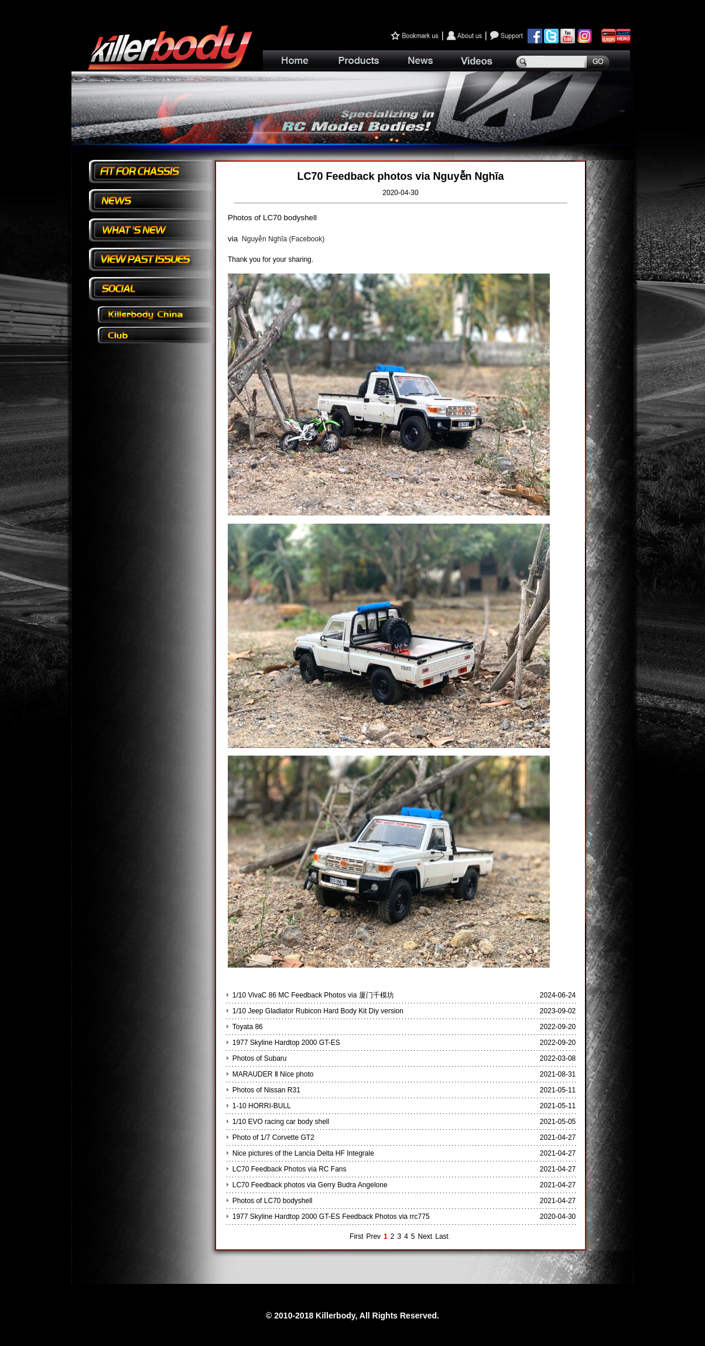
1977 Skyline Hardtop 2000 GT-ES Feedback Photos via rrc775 (331, 1216)
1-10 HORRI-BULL (261, 1106)
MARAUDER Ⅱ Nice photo (273, 1074)
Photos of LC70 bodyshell (272, 1201)
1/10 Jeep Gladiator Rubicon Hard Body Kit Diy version (317, 1011)
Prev (373, 1236)
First (356, 1236)
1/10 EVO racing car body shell (280, 1122)
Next (425, 1236)
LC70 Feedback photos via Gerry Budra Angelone (310, 1185)
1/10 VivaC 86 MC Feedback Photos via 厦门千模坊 (313, 995)
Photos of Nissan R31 (266, 1090)
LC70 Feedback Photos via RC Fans (289, 1169)
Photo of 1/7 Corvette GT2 (273, 1137)
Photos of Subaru (259, 1058)
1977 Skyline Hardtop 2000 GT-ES (286, 1042)
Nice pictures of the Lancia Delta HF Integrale (303, 1153)
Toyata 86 (247, 1027)
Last (442, 1236)
